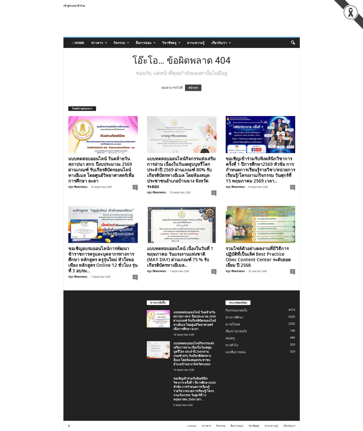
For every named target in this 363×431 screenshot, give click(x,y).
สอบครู (230, 338)
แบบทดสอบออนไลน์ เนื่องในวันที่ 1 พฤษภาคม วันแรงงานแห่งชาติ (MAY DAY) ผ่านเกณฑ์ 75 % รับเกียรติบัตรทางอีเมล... (180, 256)
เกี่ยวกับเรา (221, 43)
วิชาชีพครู (171, 43)
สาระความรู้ (195, 43)
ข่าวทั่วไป (231, 345)
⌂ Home (78, 43)
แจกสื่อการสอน (235, 352)
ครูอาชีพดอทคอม (77, 187)
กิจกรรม (121, 43)
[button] (293, 43)
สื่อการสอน (146, 43)
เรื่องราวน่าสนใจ (236, 331)
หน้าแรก (193, 87)
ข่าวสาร (99, 43)
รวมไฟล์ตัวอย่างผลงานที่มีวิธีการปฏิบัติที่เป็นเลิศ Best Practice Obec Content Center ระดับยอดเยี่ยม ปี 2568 (258, 256)
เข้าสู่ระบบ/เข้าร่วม (74, 5)
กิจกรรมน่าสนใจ (236, 310)
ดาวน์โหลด (232, 324)
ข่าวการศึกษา (234, 317)
